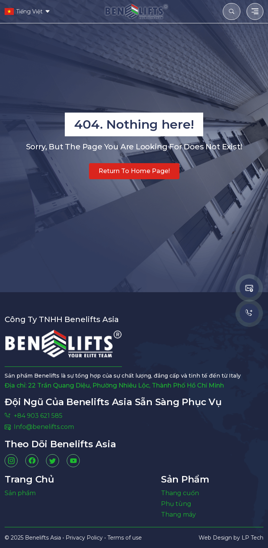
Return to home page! (134, 171)
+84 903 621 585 (33, 415)
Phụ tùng (176, 503)
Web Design (216, 537)
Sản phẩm (20, 493)
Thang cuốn (180, 493)
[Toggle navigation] (255, 11)
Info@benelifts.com (39, 426)
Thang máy (178, 514)
